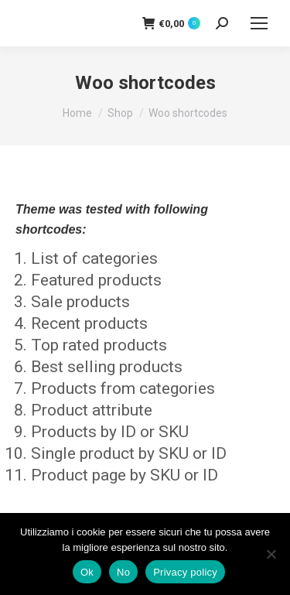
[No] (270, 554)
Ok (87, 572)
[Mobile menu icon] (259, 23)
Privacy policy (185, 572)
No (123, 572)
